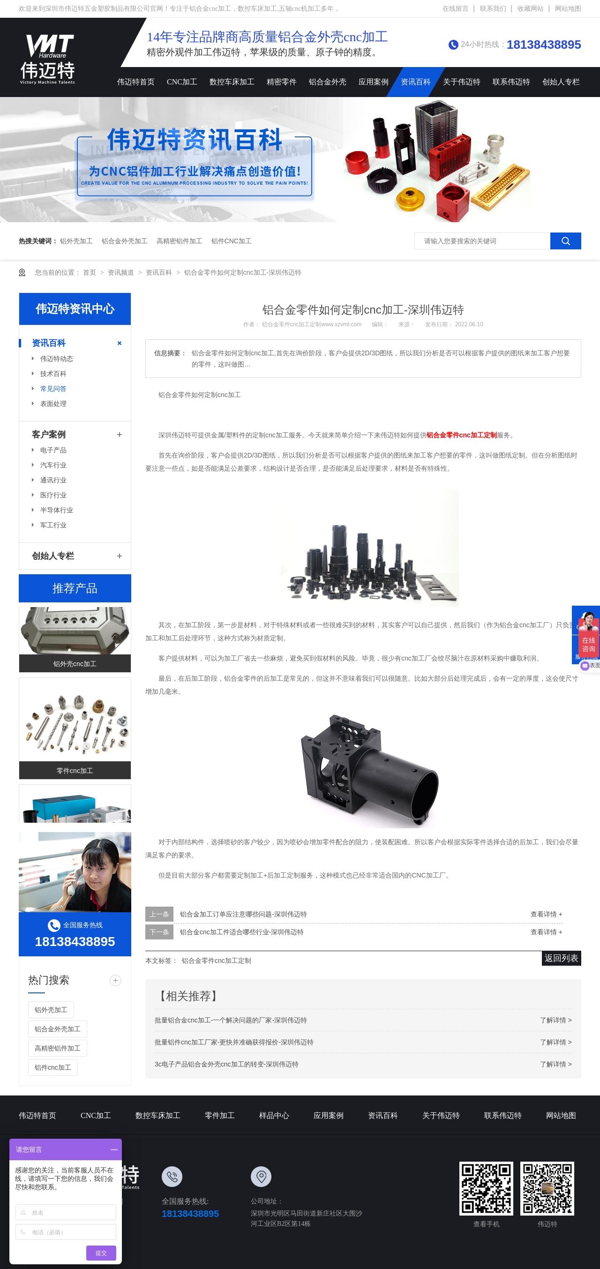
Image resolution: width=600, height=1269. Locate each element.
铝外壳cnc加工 (75, 666)
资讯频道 (122, 272)
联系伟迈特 (511, 82)
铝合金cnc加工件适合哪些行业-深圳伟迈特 (242, 932)
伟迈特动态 (56, 358)
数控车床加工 (232, 82)
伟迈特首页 (136, 82)
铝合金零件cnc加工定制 (216, 960)
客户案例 (49, 434)
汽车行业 (53, 465)
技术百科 (53, 373)
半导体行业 (56, 510)
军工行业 (53, 525)
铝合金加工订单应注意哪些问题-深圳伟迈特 (243, 914)
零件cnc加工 (75, 773)
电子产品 (53, 450)
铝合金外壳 (327, 82)
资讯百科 (416, 82)
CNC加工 (182, 82)
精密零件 (282, 82)
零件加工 (220, 1115)
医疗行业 (53, 495)
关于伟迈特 (461, 82)
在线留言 (455, 8)
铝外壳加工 (76, 241)
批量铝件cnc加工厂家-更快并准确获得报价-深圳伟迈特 (234, 1042)
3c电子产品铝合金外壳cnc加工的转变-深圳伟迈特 (227, 1064)
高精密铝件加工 (179, 241)
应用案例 (374, 82)
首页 (90, 272)
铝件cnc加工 (231, 241)
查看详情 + (546, 914)
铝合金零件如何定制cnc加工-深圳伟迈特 (242, 272)
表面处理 (53, 403)
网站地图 (568, 8)
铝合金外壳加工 (125, 241)
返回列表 (561, 958)
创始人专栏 (561, 82)
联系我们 (493, 8)
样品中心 (274, 1115)
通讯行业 (53, 480)
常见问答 (53, 388)
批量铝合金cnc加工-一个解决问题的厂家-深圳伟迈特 (231, 1020)
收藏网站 (531, 8)
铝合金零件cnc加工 (462, 435)
